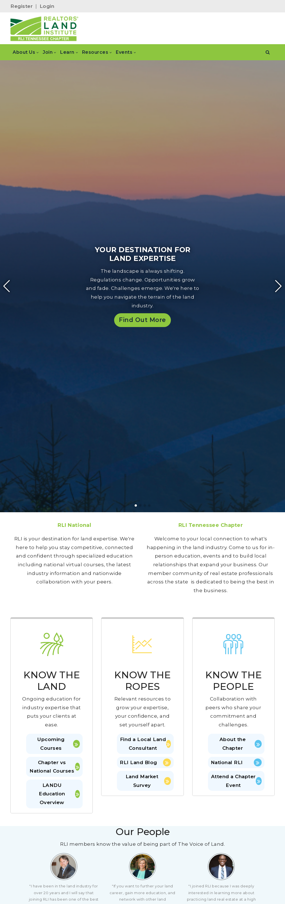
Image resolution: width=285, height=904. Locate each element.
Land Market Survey (148, 781)
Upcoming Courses (58, 744)
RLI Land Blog (145, 762)
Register (21, 6)
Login (47, 6)
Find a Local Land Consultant (145, 744)
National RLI (236, 762)
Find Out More (142, 319)
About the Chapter (241, 744)
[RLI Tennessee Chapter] (44, 28)
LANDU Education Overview (59, 793)
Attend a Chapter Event (236, 781)
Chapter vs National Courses (55, 767)
